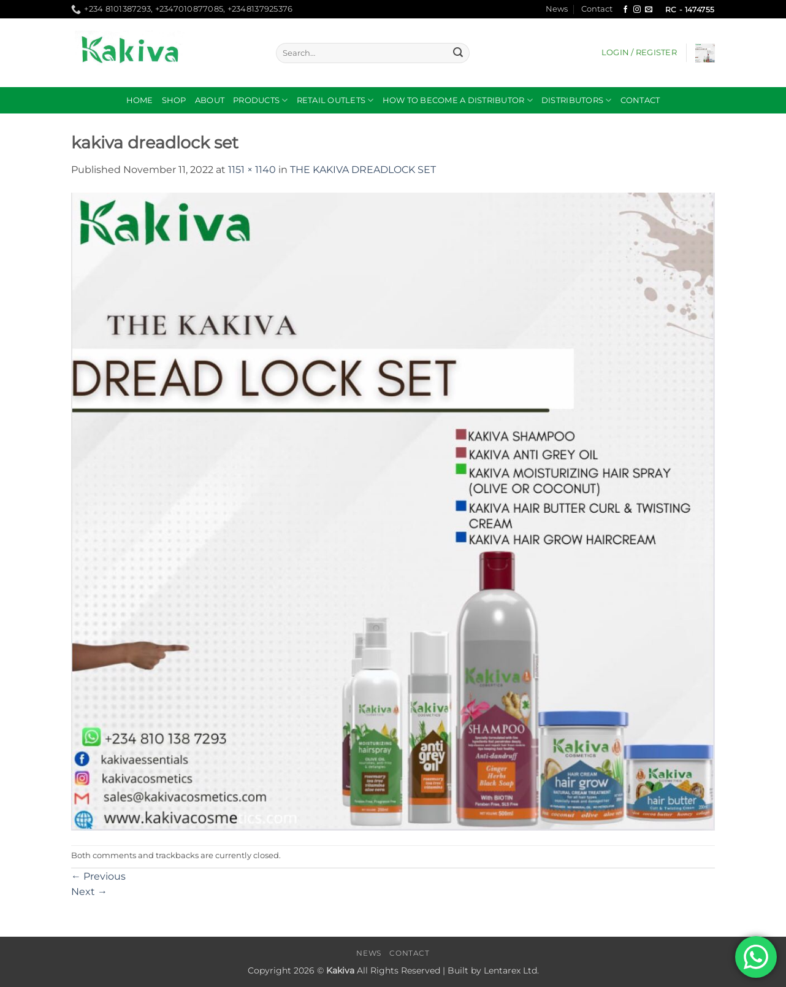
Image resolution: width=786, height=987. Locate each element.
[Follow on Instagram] (637, 10)
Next (89, 891)
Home (139, 100)
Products (260, 100)
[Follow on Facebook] (625, 10)
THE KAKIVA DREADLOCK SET (363, 169)
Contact (596, 8)
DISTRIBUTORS (576, 100)
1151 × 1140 (252, 169)
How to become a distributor (458, 100)
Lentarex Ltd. (511, 970)
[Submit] (458, 53)
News (557, 8)
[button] (639, 52)
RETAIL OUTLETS (335, 100)
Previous (98, 876)
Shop (174, 100)
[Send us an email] (648, 10)
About (209, 100)
